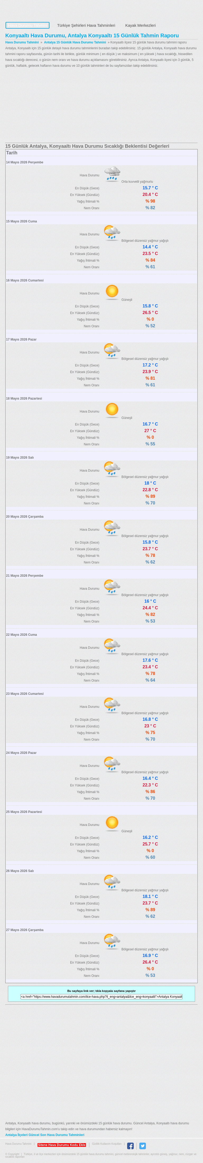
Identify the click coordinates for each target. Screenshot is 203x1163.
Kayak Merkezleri (140, 25)
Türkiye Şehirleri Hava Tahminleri (86, 25)
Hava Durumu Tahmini (39, 9)
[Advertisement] (101, 106)
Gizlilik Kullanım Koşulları (107, 1143)
